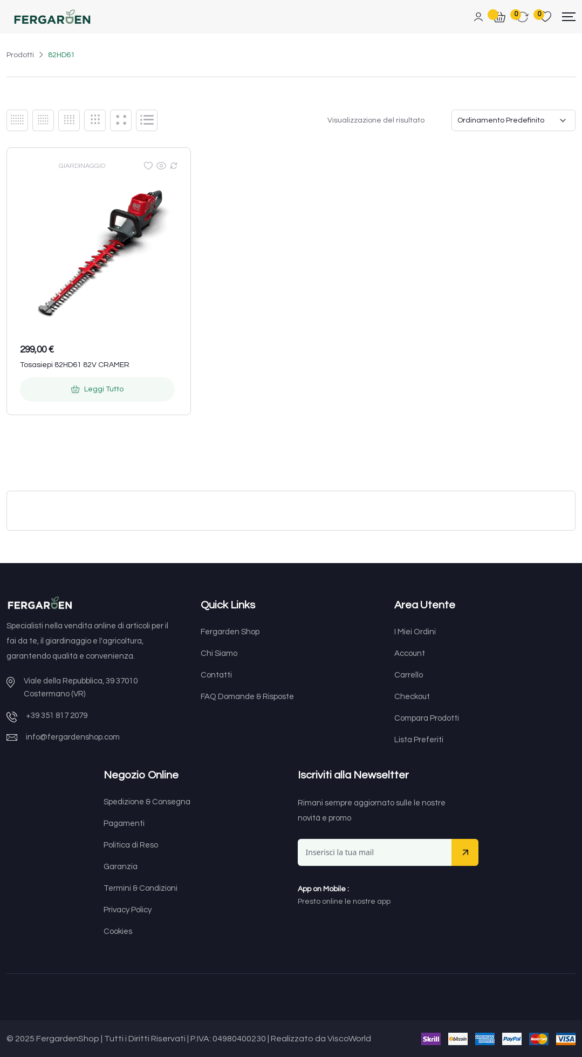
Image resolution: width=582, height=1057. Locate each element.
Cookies (118, 931)
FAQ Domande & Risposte (247, 697)
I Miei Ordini (415, 632)
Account (409, 653)
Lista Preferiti (418, 740)
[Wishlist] (148, 166)
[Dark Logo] (52, 16)
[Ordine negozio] (513, 120)
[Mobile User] (478, 17)
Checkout (412, 697)
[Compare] (173, 166)
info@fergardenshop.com (73, 737)
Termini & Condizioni (140, 888)
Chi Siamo (219, 653)
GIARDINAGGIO (82, 166)
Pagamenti (124, 823)
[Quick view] (161, 166)
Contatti (216, 675)
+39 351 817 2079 (56, 716)
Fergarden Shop (230, 632)
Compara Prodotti (426, 718)
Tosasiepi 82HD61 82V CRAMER (74, 365)
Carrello (408, 675)
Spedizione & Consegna (147, 802)
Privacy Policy (128, 910)
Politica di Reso (131, 845)
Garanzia (121, 867)
